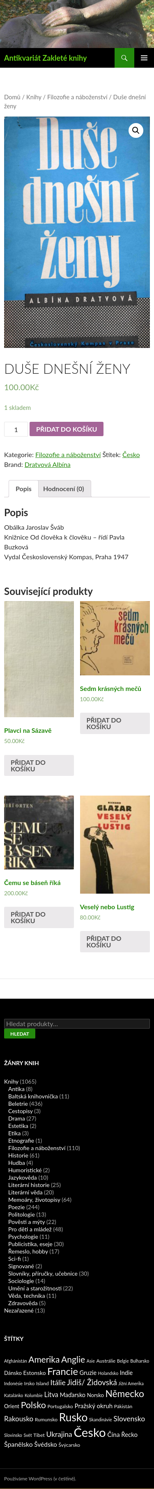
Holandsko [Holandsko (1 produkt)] (108, 1373)
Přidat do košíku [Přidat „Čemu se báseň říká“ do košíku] (28, 917)
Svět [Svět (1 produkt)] (27, 1435)
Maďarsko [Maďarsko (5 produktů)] (73, 1394)
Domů (12, 97)
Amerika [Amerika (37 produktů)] (44, 1359)
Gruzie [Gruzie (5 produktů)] (88, 1372)
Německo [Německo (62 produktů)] (125, 1393)
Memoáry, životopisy (34, 1199)
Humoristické (25, 1169)
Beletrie (18, 1103)
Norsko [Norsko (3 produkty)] (95, 1395)
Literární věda (25, 1192)
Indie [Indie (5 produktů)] (126, 1372)
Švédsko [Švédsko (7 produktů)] (45, 1444)
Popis (24, 488)
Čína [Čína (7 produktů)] (113, 1434)
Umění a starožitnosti (35, 1288)
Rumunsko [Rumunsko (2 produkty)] (46, 1419)
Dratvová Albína (48, 464)
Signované (21, 1266)
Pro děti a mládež (30, 1229)
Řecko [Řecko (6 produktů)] (129, 1434)
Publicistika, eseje (30, 1243)
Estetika (18, 1125)
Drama (16, 1118)
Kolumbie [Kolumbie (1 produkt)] (34, 1395)
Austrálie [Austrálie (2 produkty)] (105, 1361)
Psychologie (23, 1236)
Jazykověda (22, 1177)
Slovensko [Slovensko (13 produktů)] (129, 1418)
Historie (18, 1155)
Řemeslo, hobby (28, 1251)
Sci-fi (14, 1258)
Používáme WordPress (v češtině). (40, 1478)
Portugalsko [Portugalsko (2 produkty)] (60, 1406)
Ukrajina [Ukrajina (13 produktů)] (59, 1434)
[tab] (24, 488)
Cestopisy (20, 1110)
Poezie (16, 1206)
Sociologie (21, 1280)
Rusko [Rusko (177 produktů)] (73, 1417)
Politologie (21, 1214)
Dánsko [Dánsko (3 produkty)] (13, 1373)
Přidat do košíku (66, 429)
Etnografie (21, 1140)
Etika (14, 1133)
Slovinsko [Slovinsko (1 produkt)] (13, 1435)
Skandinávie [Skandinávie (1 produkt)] (100, 1419)
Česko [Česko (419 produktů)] (90, 1432)
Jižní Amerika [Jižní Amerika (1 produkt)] (130, 1383)
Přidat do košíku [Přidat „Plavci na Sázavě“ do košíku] (28, 765)
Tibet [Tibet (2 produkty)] (39, 1435)
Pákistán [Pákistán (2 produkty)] (123, 1406)
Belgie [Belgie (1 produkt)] (123, 1360)
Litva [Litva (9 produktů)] (51, 1394)
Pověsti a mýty (26, 1221)
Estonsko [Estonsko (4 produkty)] (34, 1372)
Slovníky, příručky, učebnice (43, 1273)
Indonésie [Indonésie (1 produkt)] (13, 1383)
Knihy (33, 97)
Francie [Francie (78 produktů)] (62, 1371)
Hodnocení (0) (63, 488)
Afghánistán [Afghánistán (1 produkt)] (15, 1360)
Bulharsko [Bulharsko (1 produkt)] (139, 1360)
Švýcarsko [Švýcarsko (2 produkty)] (69, 1445)
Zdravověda (23, 1302)
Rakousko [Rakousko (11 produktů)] (18, 1418)
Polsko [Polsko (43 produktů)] (33, 1405)
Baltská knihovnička (33, 1096)
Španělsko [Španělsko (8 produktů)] (18, 1444)
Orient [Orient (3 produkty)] (11, 1406)
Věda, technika (26, 1295)
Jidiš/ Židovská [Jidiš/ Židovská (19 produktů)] (92, 1382)
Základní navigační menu (144, 58)
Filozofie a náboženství (77, 97)
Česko (131, 454)
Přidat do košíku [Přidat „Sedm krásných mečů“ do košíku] (104, 723)
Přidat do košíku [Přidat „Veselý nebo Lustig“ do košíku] (104, 941)
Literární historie (29, 1184)
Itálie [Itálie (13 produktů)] (57, 1382)
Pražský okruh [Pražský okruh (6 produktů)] (93, 1405)
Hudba (16, 1162)
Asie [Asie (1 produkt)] (91, 1360)
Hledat (19, 1034)
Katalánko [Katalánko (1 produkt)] (13, 1395)
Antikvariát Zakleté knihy (45, 57)
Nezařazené (19, 1310)
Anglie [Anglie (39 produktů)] (73, 1359)
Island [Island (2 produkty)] (42, 1383)
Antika (16, 1088)
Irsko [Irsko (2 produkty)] (29, 1383)
